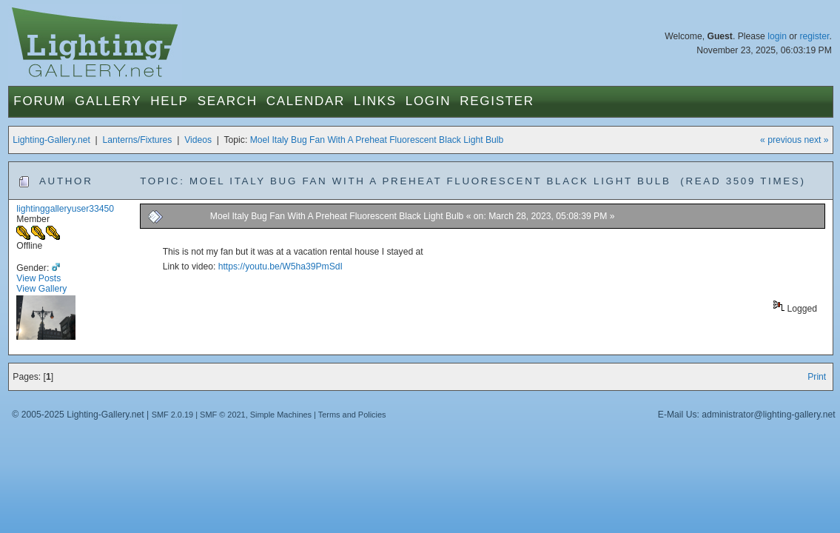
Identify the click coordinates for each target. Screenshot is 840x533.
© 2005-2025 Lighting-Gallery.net (78, 414)
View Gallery (41, 289)
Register (497, 101)
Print (816, 377)
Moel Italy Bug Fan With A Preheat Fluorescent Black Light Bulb (377, 140)
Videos (198, 140)
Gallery (108, 101)
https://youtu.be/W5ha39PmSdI (280, 266)
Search (228, 101)
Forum (39, 101)
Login (428, 101)
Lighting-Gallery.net (51, 140)
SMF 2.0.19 (173, 414)
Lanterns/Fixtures (137, 140)
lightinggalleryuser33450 (65, 209)
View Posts (38, 278)
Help (169, 101)
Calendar (305, 101)
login (777, 36)
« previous (781, 140)
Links (375, 101)
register (815, 36)
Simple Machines (281, 414)
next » (816, 140)
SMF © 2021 (223, 414)
